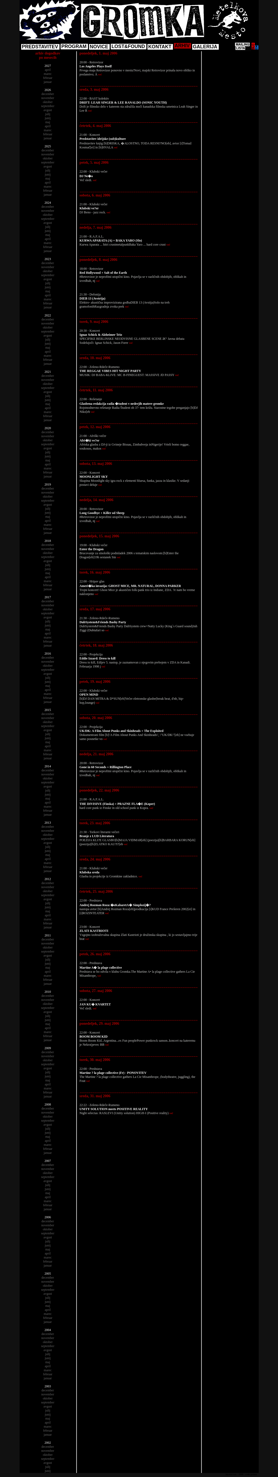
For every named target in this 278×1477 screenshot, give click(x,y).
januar (48, 82)
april (48, 70)
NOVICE (99, 46)
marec (47, 74)
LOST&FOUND (128, 46)
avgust (47, 110)
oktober (48, 102)
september (47, 106)
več (100, 74)
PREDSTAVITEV (40, 46)
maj (47, 122)
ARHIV (182, 45)
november (47, 98)
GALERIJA (205, 46)
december (48, 94)
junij (48, 118)
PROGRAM (74, 46)
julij (47, 114)
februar (48, 78)
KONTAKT (160, 46)
